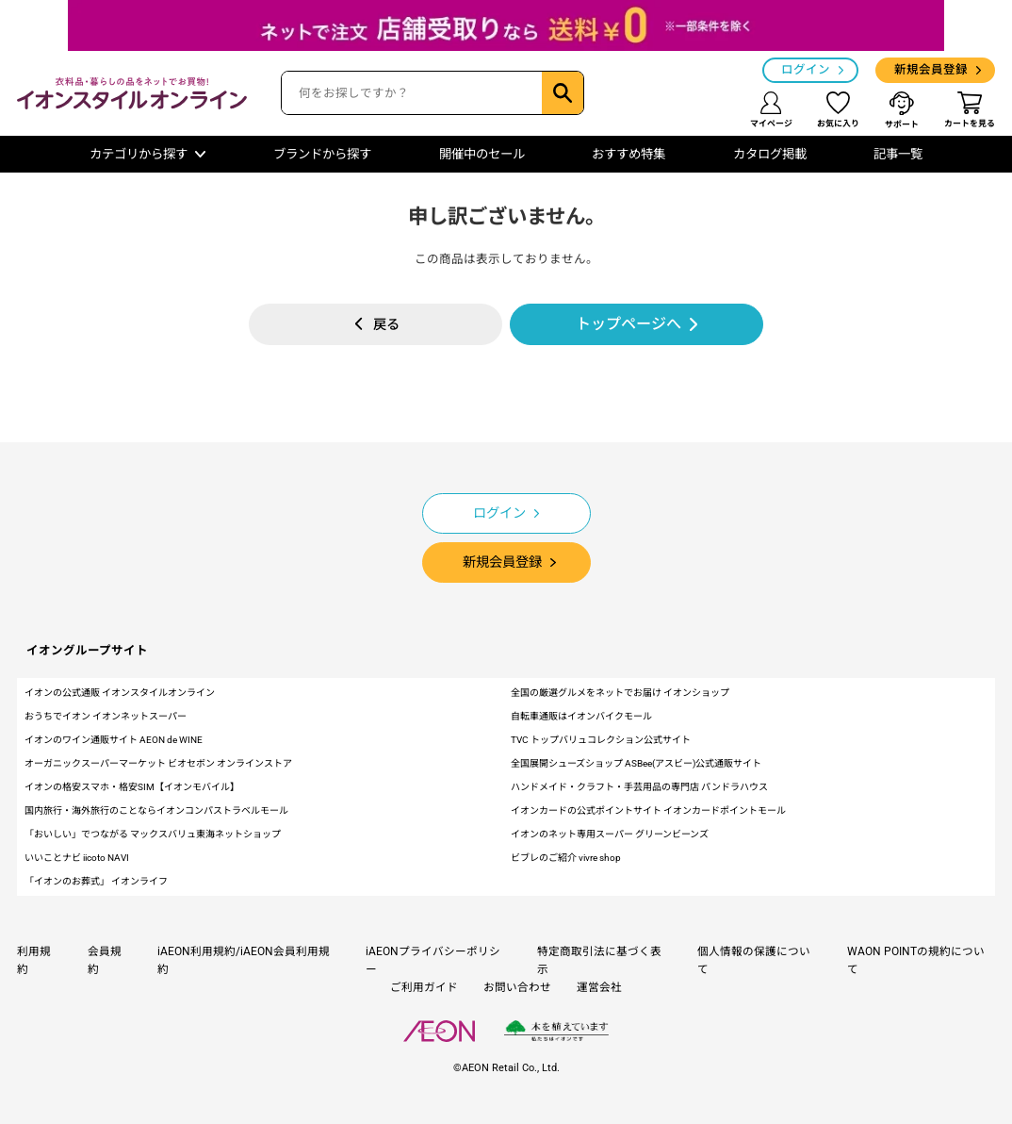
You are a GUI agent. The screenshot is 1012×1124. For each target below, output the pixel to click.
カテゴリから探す (139, 154)
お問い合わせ (517, 987)
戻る (386, 324)
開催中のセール (482, 154)
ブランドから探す (322, 154)
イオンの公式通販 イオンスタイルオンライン (119, 692)
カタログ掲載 (770, 154)
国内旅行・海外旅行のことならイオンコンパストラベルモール (156, 810)
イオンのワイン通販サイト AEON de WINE (113, 740)
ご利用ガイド (424, 987)
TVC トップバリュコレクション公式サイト (601, 740)
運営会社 (599, 987)
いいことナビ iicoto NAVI (76, 857)
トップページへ (628, 324)
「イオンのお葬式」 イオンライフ (96, 881)
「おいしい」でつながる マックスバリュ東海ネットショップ (152, 834)
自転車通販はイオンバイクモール (581, 716)
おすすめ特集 (628, 154)
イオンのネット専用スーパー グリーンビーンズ (610, 834)
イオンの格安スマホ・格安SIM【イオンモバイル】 (131, 787)
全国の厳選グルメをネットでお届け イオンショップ (620, 692)
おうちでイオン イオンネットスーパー (105, 716)
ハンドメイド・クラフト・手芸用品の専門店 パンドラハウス (639, 787)
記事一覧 (897, 154)
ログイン (805, 69)
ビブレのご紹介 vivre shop (566, 857)
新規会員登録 (931, 69)
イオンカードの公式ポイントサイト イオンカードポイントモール (648, 810)
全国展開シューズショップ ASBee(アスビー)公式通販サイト (636, 763)
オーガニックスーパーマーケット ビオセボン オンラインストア (158, 763)
